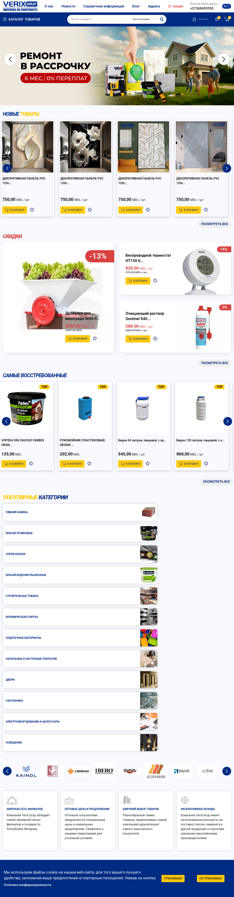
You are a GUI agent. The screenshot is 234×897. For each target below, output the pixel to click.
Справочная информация (103, 6)
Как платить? (150, 814)
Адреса (154, 6)
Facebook (207, 851)
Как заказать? (151, 805)
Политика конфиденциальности (32, 884)
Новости (68, 6)
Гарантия (208, 805)
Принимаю (173, 878)
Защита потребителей (157, 824)
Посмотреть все (214, 224)
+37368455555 (201, 8)
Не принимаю (210, 878)
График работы (150, 837)
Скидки (13, 237)
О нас (49, 6)
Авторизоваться (192, 19)
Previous (10, 59)
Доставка (209, 814)
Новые (23, 114)
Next (223, 59)
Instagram (207, 858)
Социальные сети (210, 839)
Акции (175, 6)
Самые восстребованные (38, 377)
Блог (136, 6)
